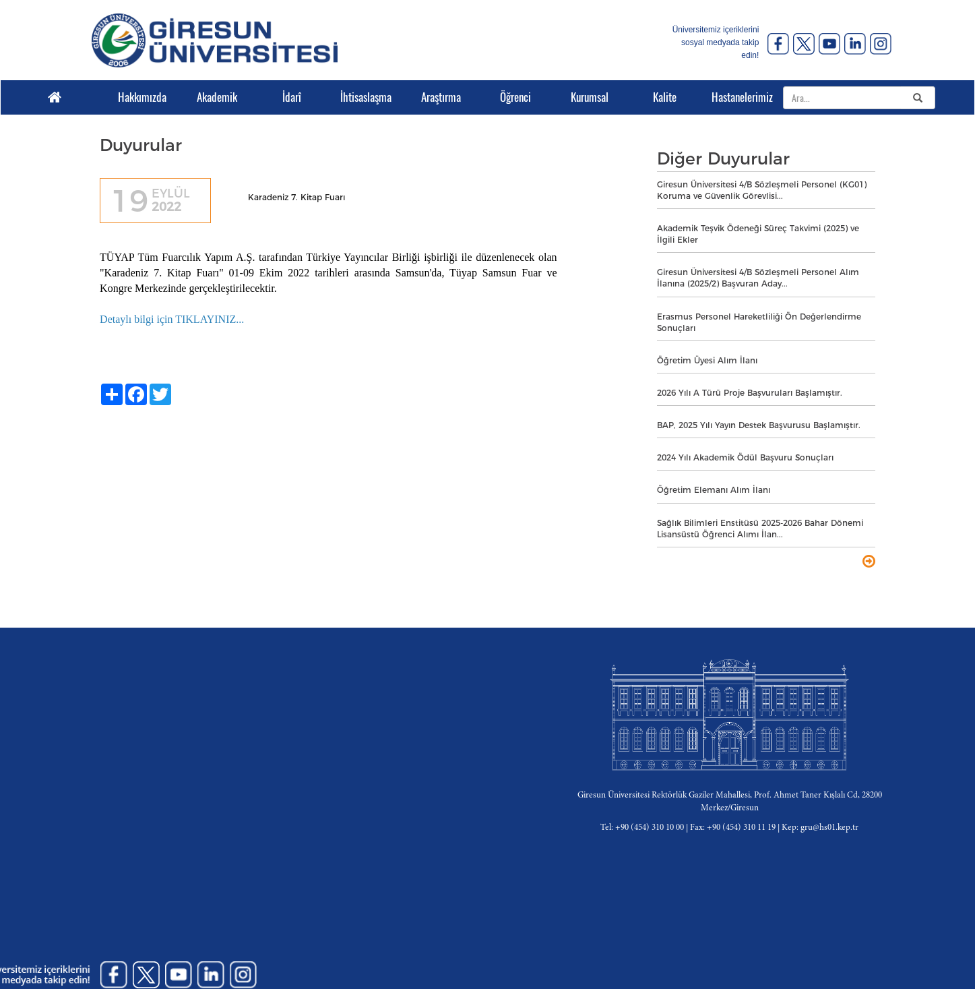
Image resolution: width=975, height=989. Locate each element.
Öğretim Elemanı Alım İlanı (713, 490)
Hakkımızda (142, 97)
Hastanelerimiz (739, 97)
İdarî (291, 97)
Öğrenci (515, 97)
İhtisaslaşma (365, 97)
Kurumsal (589, 97)
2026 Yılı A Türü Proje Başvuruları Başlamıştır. (749, 393)
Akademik (217, 97)
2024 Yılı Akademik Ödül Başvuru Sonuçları (745, 457)
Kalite (665, 97)
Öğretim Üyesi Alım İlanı (707, 360)
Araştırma (441, 97)
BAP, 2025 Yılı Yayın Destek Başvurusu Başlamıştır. (758, 425)
